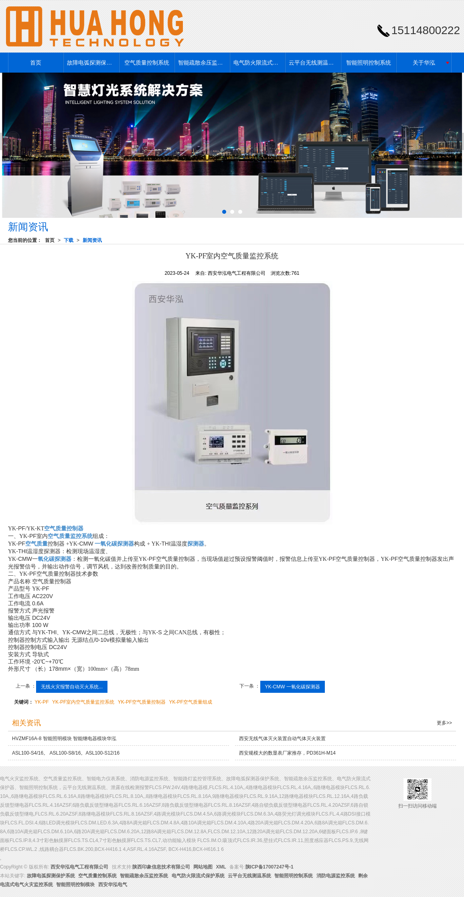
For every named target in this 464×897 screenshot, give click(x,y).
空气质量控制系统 (146, 62)
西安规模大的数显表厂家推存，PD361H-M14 (287, 753)
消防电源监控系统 (335, 876)
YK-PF (41, 702)
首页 (35, 62)
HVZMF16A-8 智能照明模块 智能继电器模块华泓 (64, 738)
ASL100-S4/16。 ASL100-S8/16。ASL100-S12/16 (66, 753)
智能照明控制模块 (75, 884)
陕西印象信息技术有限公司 (161, 867)
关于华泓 (424, 62)
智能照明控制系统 (368, 62)
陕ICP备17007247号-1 (269, 867)
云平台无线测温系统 (314, 62)
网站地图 (203, 867)
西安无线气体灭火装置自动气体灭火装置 (282, 738)
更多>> (444, 723)
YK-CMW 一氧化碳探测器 (292, 687)
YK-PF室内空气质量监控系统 (83, 702)
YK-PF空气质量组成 (190, 702)
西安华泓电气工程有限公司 (79, 867)
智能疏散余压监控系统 (203, 62)
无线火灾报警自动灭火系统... (72, 687)
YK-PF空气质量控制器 (142, 702)
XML (221, 867)
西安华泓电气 (112, 884)
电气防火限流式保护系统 (259, 62)
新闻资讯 (92, 240)
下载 (68, 240)
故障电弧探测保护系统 (92, 62)
